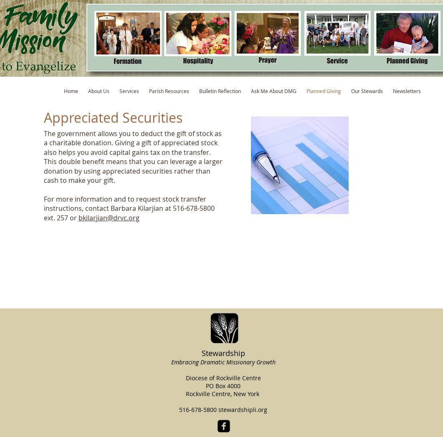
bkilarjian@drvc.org (108, 217)
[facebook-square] (224, 426)
